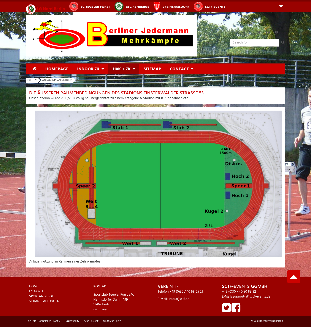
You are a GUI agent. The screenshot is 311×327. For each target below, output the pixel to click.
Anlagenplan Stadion (57, 80)
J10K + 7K (122, 69)
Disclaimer (91, 321)
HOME (33, 286)
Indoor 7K (88, 69)
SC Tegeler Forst (89, 6)
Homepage (56, 69)
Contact (179, 69)
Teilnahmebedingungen (44, 321)
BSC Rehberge (131, 6)
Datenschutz (112, 321)
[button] (281, 6)
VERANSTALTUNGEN (44, 301)
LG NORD (36, 291)
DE (259, 32)
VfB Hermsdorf (171, 6)
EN (267, 32)
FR (276, 32)
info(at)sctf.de (178, 299)
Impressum (72, 321)
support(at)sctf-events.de (251, 297)
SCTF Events (209, 6)
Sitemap (152, 69)
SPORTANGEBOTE (42, 296)
